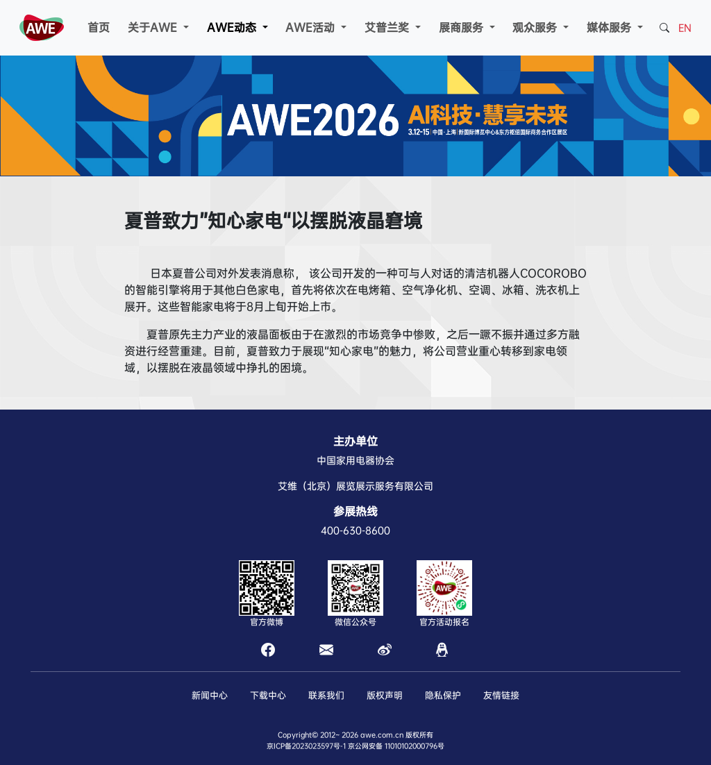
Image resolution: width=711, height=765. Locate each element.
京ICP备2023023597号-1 (306, 745)
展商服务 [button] (463, 27)
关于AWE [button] (154, 27)
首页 (98, 27)
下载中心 (268, 695)
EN (685, 28)
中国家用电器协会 (355, 460)
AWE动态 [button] (233, 27)
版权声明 (385, 695)
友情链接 (501, 695)
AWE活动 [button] (311, 27)
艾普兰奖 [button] (388, 27)
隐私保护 (443, 695)
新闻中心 (210, 695)
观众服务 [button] (536, 27)
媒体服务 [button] (611, 27)
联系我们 (326, 695)
